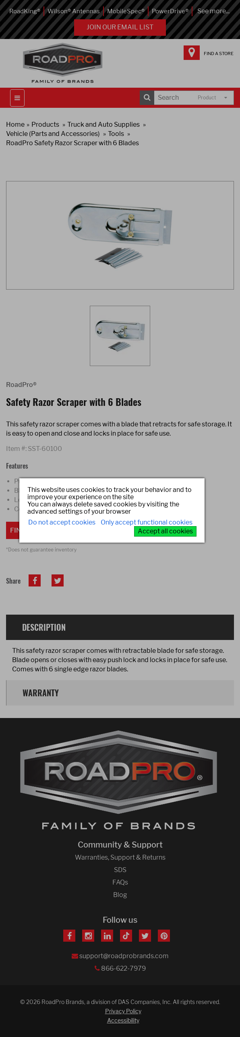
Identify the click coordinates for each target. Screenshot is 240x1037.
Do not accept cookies (61, 522)
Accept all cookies (165, 531)
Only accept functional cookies (146, 522)
